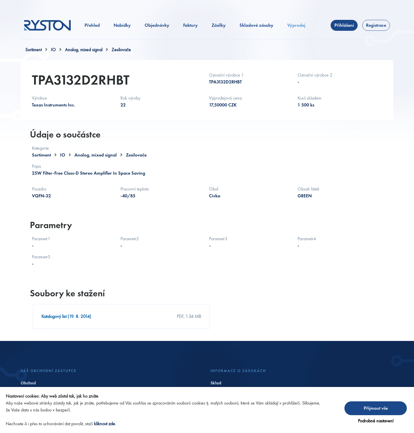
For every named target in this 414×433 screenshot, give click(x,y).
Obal (213, 189)
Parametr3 (218, 239)
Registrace (376, 25)
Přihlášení (344, 25)
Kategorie (40, 148)
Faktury (190, 25)
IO (53, 50)
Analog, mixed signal (83, 50)
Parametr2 (129, 239)
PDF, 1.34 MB (189, 316)
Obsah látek (308, 189)
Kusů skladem (309, 98)
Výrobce (39, 98)
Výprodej (296, 25)
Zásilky (219, 25)
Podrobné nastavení (375, 421)
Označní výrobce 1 (226, 75)
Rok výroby (130, 98)
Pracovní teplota (134, 189)
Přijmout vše (376, 408)
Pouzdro (39, 189)
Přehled (92, 25)
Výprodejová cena (225, 98)
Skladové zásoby (256, 25)
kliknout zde (104, 424)
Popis (36, 166)
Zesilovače (121, 50)
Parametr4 (307, 239)
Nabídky (122, 25)
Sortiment (33, 50)
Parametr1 (41, 239)
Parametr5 (41, 257)
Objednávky (157, 25)
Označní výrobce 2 (315, 75)
